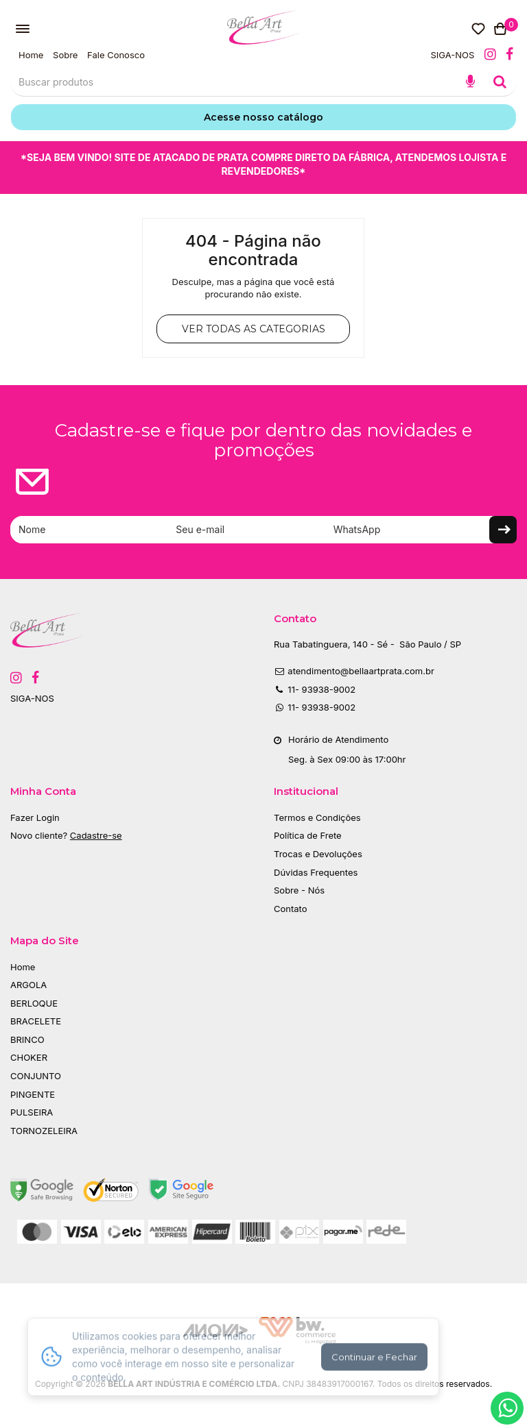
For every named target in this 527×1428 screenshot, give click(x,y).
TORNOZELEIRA (44, 1130)
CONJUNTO (35, 1075)
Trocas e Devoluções (318, 853)
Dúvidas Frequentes (316, 872)
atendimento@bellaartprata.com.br (354, 670)
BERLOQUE (34, 1003)
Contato (290, 908)
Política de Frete (308, 835)
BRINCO (27, 1039)
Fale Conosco (116, 54)
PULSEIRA (31, 1112)
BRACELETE (35, 1020)
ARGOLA (28, 984)
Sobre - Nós (299, 890)
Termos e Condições (317, 817)
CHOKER (28, 1057)
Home (31, 54)
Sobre (65, 54)
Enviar (503, 529)
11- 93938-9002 (314, 689)
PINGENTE (32, 1094)
